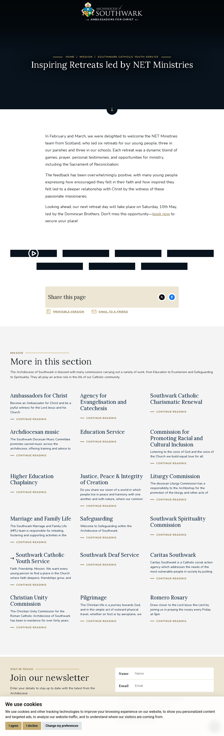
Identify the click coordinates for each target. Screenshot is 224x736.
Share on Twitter (162, 297)
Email (124, 686)
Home (70, 57)
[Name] (172, 673)
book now (161, 214)
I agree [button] (13, 725)
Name (124, 673)
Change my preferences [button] (62, 725)
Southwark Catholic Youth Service (128, 57)
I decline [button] (32, 725)
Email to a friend (113, 311)
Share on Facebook (172, 297)
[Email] (172, 686)
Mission (86, 57)
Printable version (68, 311)
